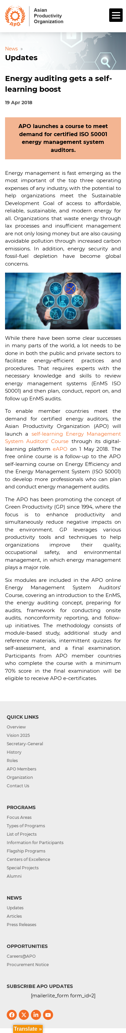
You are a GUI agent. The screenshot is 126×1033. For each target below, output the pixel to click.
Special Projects (23, 867)
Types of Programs (26, 825)
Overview (16, 726)
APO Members (21, 768)
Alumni (14, 876)
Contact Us (18, 785)
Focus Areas (19, 817)
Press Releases (21, 924)
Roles (12, 760)
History (14, 752)
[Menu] (116, 15)
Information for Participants (35, 842)
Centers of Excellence (28, 859)
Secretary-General (25, 743)
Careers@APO (21, 956)
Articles (14, 916)
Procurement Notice (28, 964)
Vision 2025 (18, 735)
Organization (20, 777)
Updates (15, 907)
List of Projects (22, 834)
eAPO (60, 449)
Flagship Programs (26, 850)
